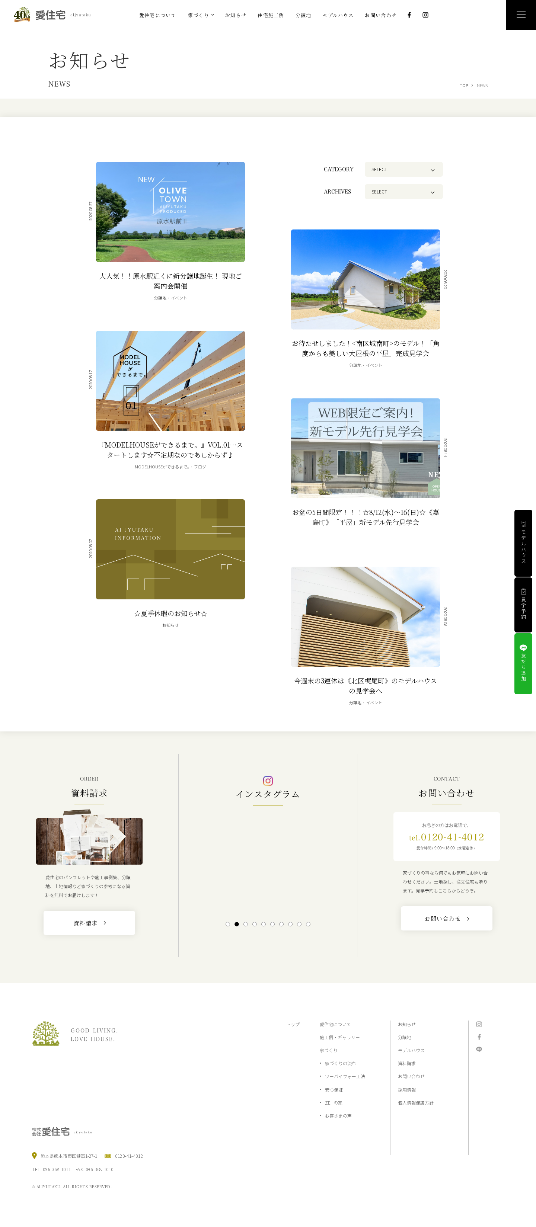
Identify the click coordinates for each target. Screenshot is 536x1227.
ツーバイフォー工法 (345, 1076)
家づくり (329, 1050)
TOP (464, 85)
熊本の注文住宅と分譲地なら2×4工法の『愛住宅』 (55, 14)
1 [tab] (227, 924)
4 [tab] (254, 924)
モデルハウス (411, 1050)
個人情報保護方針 (416, 1102)
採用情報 (407, 1089)
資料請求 (407, 1063)
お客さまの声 (338, 1115)
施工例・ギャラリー (340, 1037)
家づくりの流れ (340, 1063)
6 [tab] (272, 924)
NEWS (482, 85)
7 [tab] (281, 924)
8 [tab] (290, 924)
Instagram (425, 15)
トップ (293, 1024)
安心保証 (334, 1089)
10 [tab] (308, 924)
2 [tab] (236, 924)
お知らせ (407, 1024)
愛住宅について (335, 1024)
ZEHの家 (333, 1102)
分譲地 (404, 1037)
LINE (479, 1050)
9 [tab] (299, 924)
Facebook (409, 15)
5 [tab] (263, 924)
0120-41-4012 (446, 837)
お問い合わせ (411, 1076)
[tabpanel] (268, 862)
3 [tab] (245, 924)
